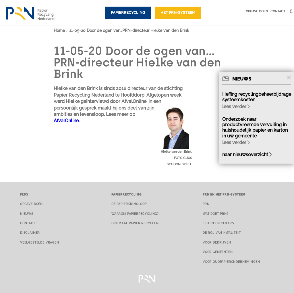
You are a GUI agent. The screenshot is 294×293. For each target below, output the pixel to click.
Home (59, 30)
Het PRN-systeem (177, 12)
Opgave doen (257, 11)
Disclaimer (30, 232)
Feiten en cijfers (218, 223)
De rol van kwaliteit (222, 232)
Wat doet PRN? (216, 213)
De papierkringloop (129, 204)
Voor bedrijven (217, 242)
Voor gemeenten (218, 252)
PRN (206, 204)
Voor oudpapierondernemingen (231, 261)
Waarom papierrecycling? (135, 213)
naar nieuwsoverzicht (247, 154)
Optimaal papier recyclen (135, 223)
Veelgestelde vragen (39, 242)
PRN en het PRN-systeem (224, 194)
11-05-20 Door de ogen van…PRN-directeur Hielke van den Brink (129, 30)
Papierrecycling (128, 12)
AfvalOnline (66, 120)
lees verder (236, 106)
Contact (277, 11)
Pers (24, 194)
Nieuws (26, 213)
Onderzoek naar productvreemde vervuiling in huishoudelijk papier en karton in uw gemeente (255, 127)
